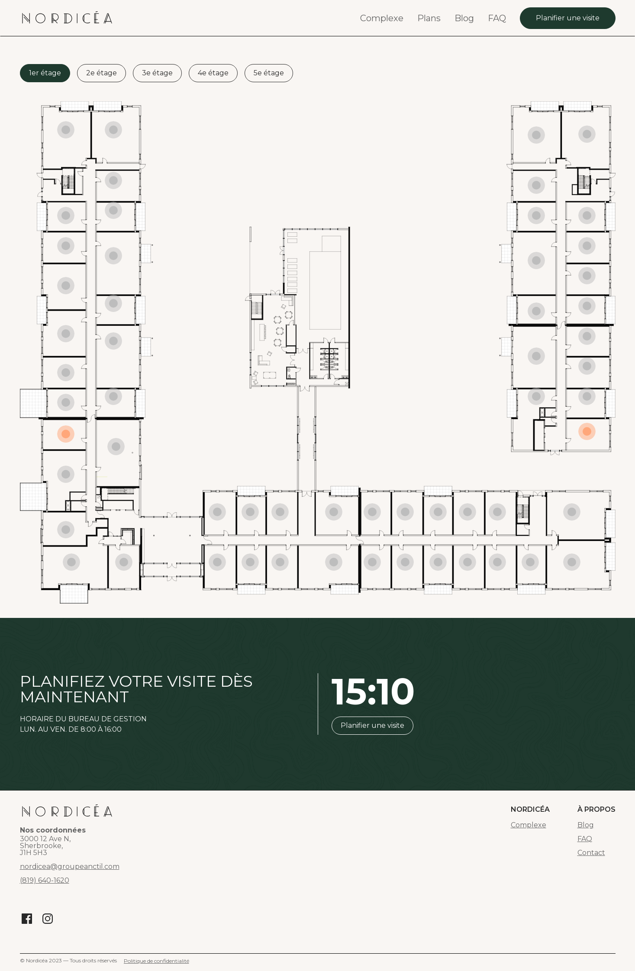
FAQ (497, 18)
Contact (591, 852)
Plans (429, 18)
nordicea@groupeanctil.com (69, 866)
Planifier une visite (568, 18)
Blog (464, 18)
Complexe (381, 18)
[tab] (45, 73)
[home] (67, 18)
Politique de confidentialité (156, 961)
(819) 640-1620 (44, 880)
